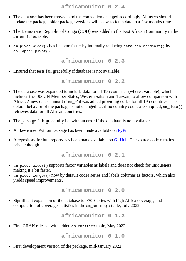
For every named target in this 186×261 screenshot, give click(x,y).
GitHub (121, 143)
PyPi (122, 133)
